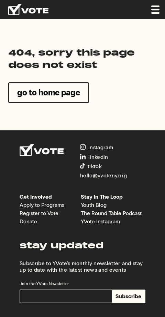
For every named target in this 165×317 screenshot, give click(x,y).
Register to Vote (39, 213)
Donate (28, 221)
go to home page (48, 92)
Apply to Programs (42, 205)
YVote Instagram (100, 221)
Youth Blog (94, 205)
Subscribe (128, 296)
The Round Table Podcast (111, 213)
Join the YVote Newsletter (44, 283)
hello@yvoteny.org (103, 175)
